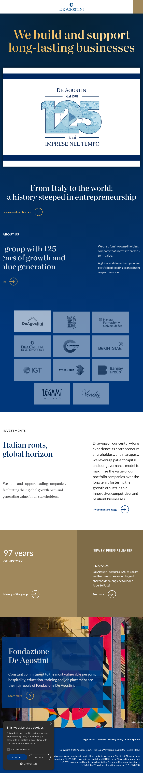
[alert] (28, 745)
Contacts (101, 739)
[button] (29, 763)
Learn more (11, 695)
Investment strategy (105, 509)
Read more (30, 743)
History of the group (15, 594)
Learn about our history (17, 212)
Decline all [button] (40, 757)
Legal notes (89, 739)
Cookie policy (132, 739)
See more (98, 594)
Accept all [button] (16, 757)
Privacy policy (115, 739)
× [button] (51, 723)
